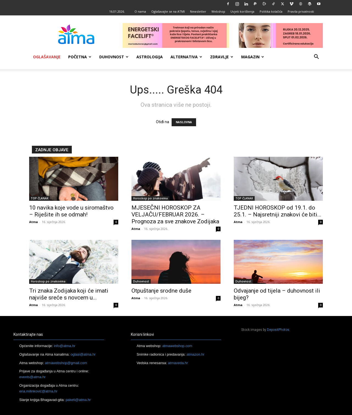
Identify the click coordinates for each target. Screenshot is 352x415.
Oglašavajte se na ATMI (168, 11)
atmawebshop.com (177, 346)
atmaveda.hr (178, 363)
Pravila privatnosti (301, 11)
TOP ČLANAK (39, 198)
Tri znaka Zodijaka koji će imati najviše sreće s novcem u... (68, 294)
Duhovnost (113, 56)
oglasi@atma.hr (82, 354)
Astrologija (149, 56)
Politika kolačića (271, 11)
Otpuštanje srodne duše (161, 290)
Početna (79, 56)
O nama (140, 11)
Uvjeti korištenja (242, 11)
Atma (33, 222)
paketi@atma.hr (78, 400)
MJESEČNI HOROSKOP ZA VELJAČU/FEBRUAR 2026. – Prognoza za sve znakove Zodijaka (175, 214)
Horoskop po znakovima (150, 198)
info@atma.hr (64, 346)
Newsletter (198, 11)
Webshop (218, 11)
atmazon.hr (195, 354)
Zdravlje (221, 56)
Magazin (252, 56)
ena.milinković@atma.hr (38, 391)
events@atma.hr (32, 377)
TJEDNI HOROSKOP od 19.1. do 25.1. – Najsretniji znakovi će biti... (277, 211)
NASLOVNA (184, 122)
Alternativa (186, 56)
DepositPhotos (278, 330)
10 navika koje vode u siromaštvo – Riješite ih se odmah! (71, 211)
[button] (316, 57)
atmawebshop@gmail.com (66, 363)
